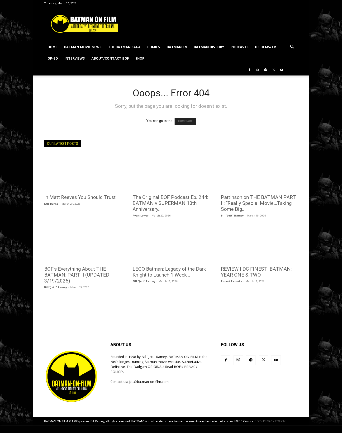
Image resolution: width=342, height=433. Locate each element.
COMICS (153, 47)
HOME (52, 47)
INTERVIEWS (75, 58)
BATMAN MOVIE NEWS (82, 47)
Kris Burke (51, 203)
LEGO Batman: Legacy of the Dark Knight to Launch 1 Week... (169, 272)
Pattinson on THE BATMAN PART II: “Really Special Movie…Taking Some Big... (258, 203)
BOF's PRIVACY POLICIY (270, 421)
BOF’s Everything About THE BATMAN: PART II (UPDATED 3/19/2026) (76, 275)
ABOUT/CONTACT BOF (110, 58)
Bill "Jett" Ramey (232, 215)
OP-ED (53, 58)
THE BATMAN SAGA (124, 47)
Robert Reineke (231, 281)
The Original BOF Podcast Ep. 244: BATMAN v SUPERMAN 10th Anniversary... (170, 203)
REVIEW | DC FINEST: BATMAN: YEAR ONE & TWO (256, 272)
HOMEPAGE (185, 121)
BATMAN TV (177, 47)
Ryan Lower (140, 215)
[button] (292, 47)
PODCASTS (239, 47)
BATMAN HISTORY (209, 47)
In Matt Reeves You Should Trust (80, 197)
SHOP (139, 58)
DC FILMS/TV (265, 47)
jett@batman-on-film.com (149, 381)
